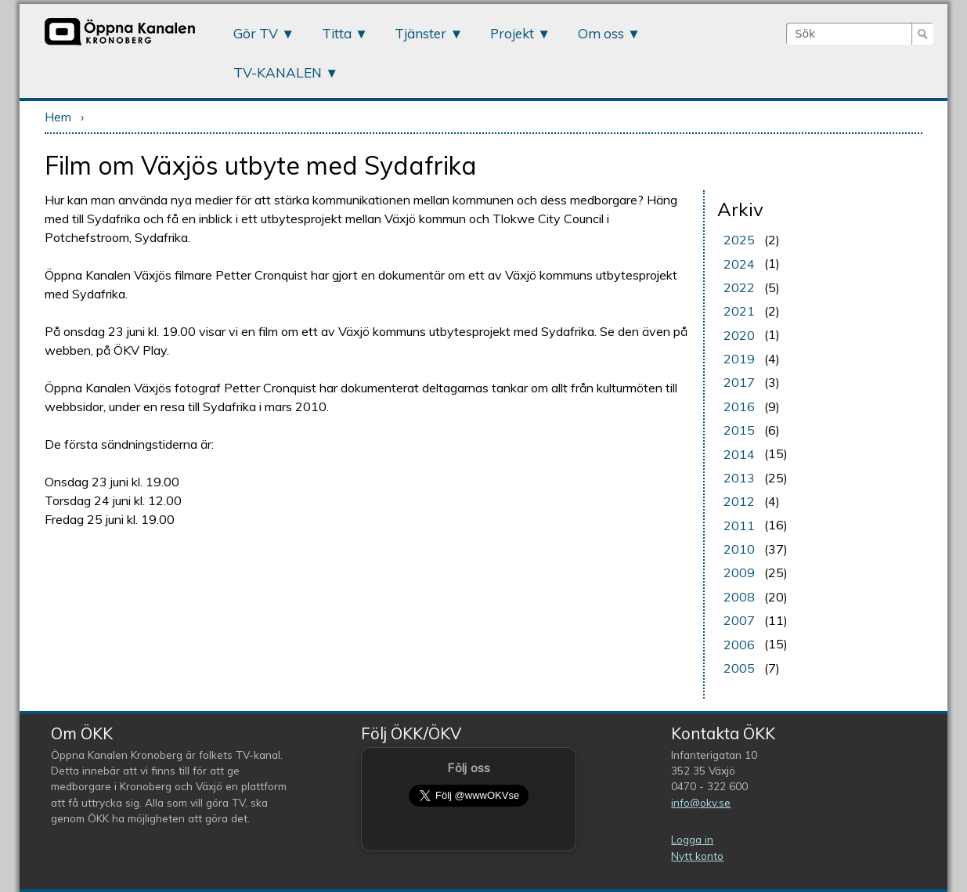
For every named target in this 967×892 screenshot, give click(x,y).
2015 (739, 430)
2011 (739, 525)
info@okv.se (701, 802)
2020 (739, 335)
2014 (739, 454)
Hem (58, 117)
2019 (739, 359)
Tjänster (420, 33)
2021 (739, 311)
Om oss (601, 33)
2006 (739, 644)
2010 (739, 549)
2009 (739, 572)
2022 (739, 287)
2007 (739, 620)
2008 (739, 597)
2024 (739, 264)
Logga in (692, 839)
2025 (739, 239)
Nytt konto (697, 855)
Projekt (512, 33)
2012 (739, 501)
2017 (739, 382)
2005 (739, 668)
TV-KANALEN (277, 72)
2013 (739, 478)
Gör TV (255, 33)
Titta (337, 33)
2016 (739, 406)
